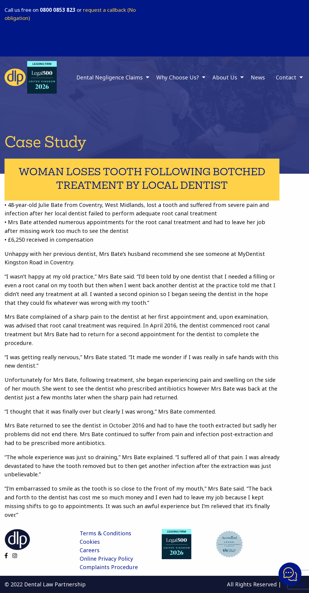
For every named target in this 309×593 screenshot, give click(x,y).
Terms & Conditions (105, 533)
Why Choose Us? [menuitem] (177, 77)
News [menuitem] (258, 77)
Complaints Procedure (109, 567)
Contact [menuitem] (286, 77)
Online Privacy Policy (106, 558)
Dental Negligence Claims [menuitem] (109, 77)
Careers (90, 550)
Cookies (90, 541)
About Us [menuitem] (224, 77)
